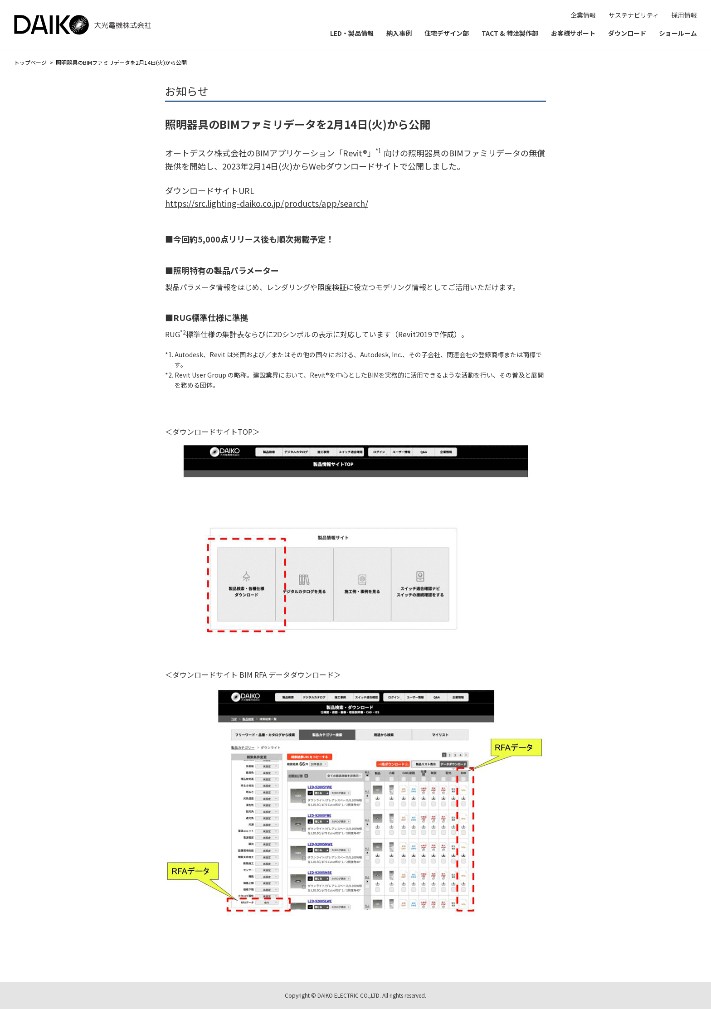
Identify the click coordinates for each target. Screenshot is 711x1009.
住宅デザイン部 (446, 33)
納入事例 (399, 33)
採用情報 (684, 14)
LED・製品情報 (352, 33)
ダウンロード (627, 33)
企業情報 (583, 14)
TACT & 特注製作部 (510, 33)
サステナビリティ (634, 14)
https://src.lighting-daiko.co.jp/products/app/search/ (266, 203)
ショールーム (678, 33)
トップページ (30, 62)
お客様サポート (573, 33)
